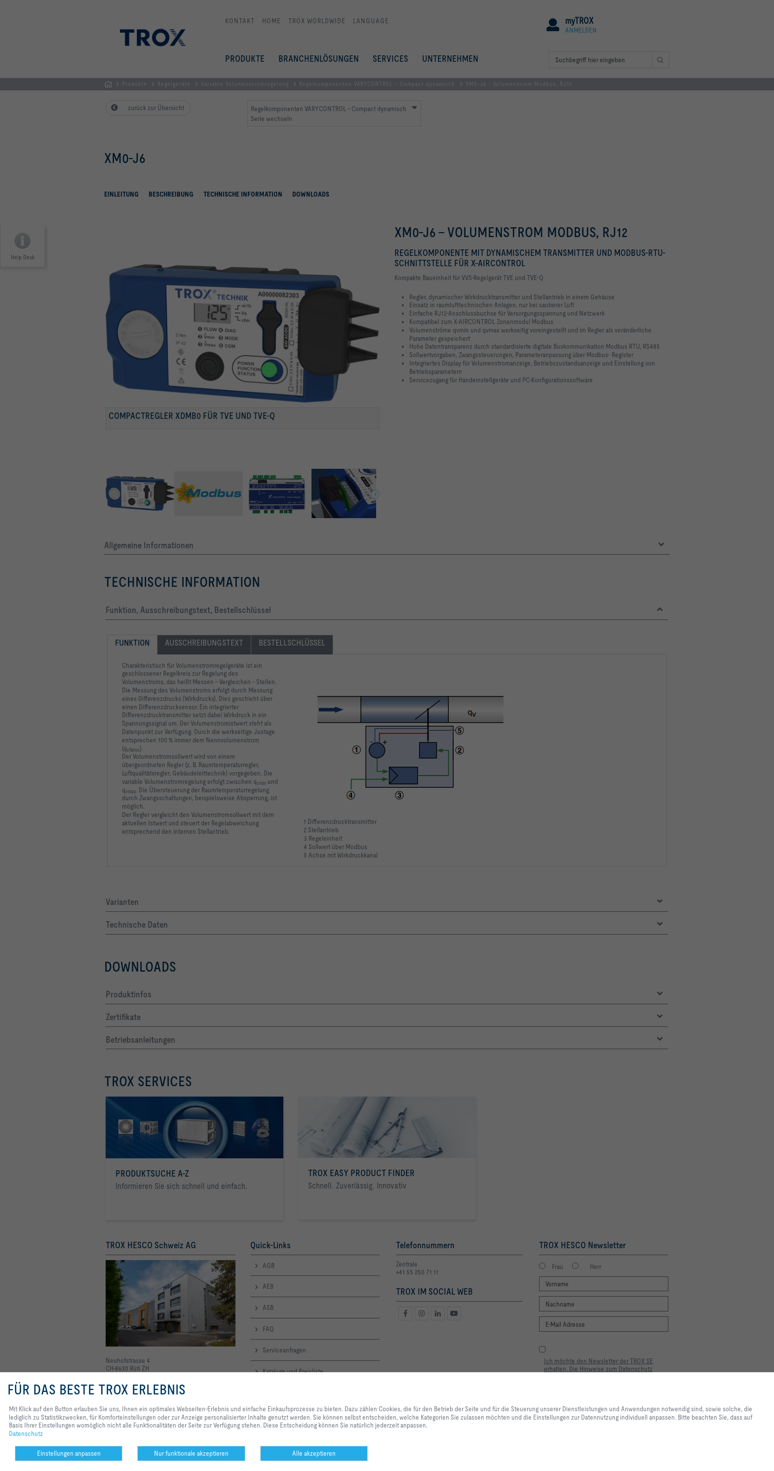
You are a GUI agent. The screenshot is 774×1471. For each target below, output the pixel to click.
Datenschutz (26, 1433)
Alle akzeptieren (314, 1453)
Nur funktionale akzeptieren (191, 1453)
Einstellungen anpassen (69, 1453)
